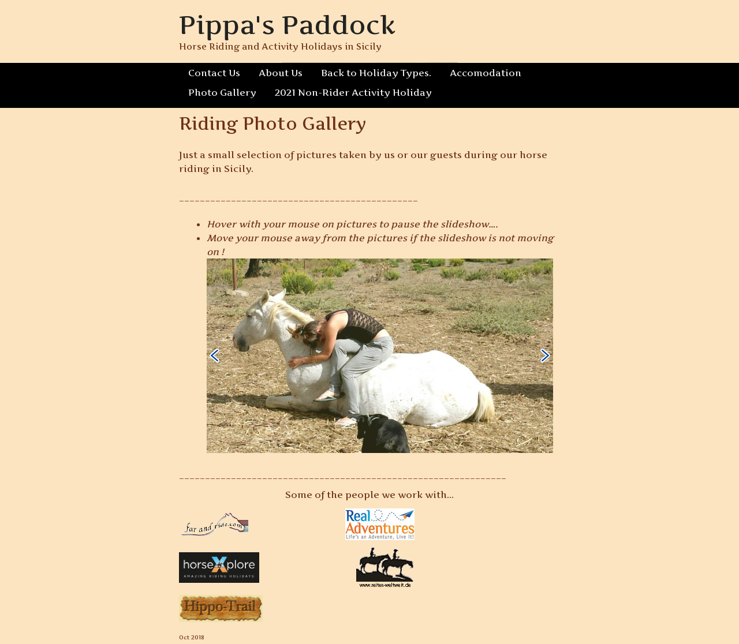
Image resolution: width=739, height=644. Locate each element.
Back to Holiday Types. (375, 72)
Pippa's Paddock (288, 24)
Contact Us (214, 72)
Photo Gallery (220, 92)
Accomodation (482, 72)
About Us (281, 72)
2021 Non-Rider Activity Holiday (348, 92)
